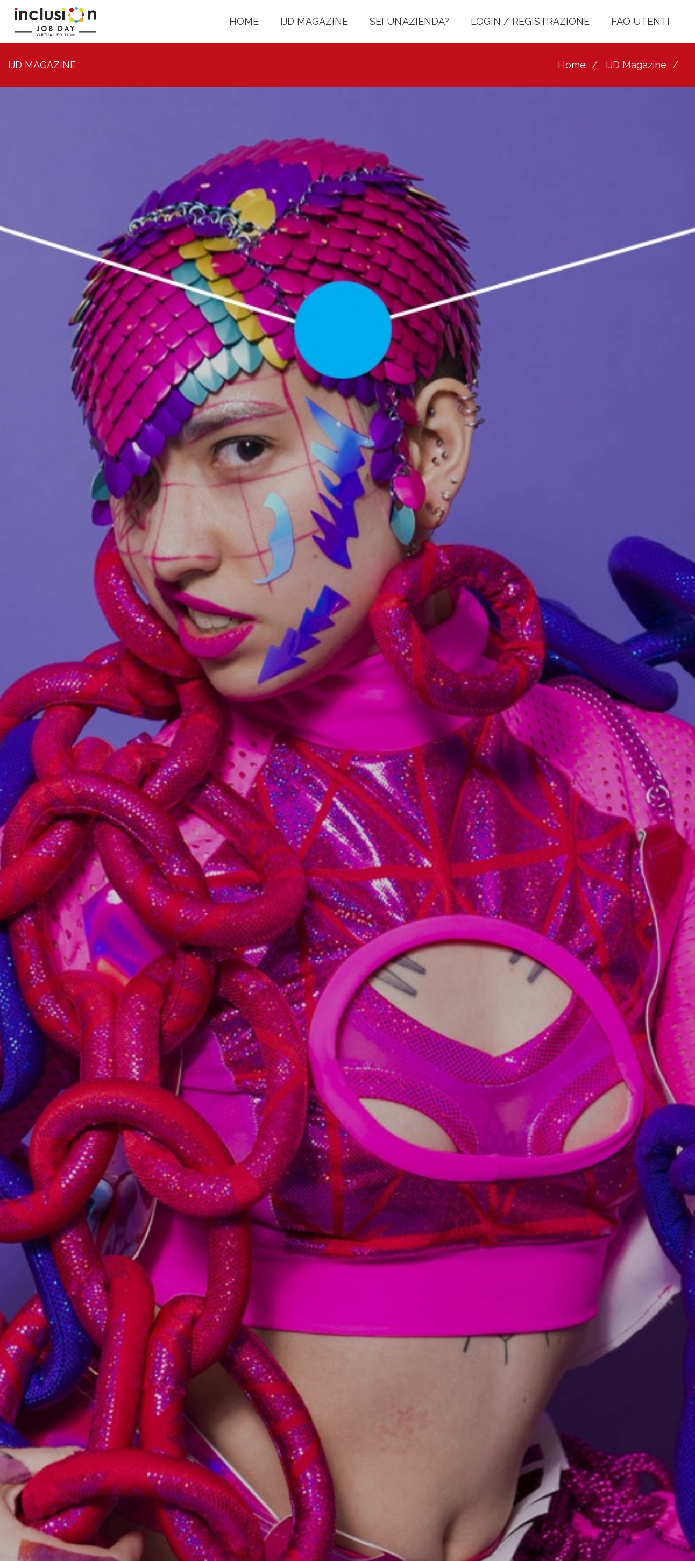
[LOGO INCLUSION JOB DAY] (56, 22)
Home (572, 64)
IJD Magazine (636, 64)
